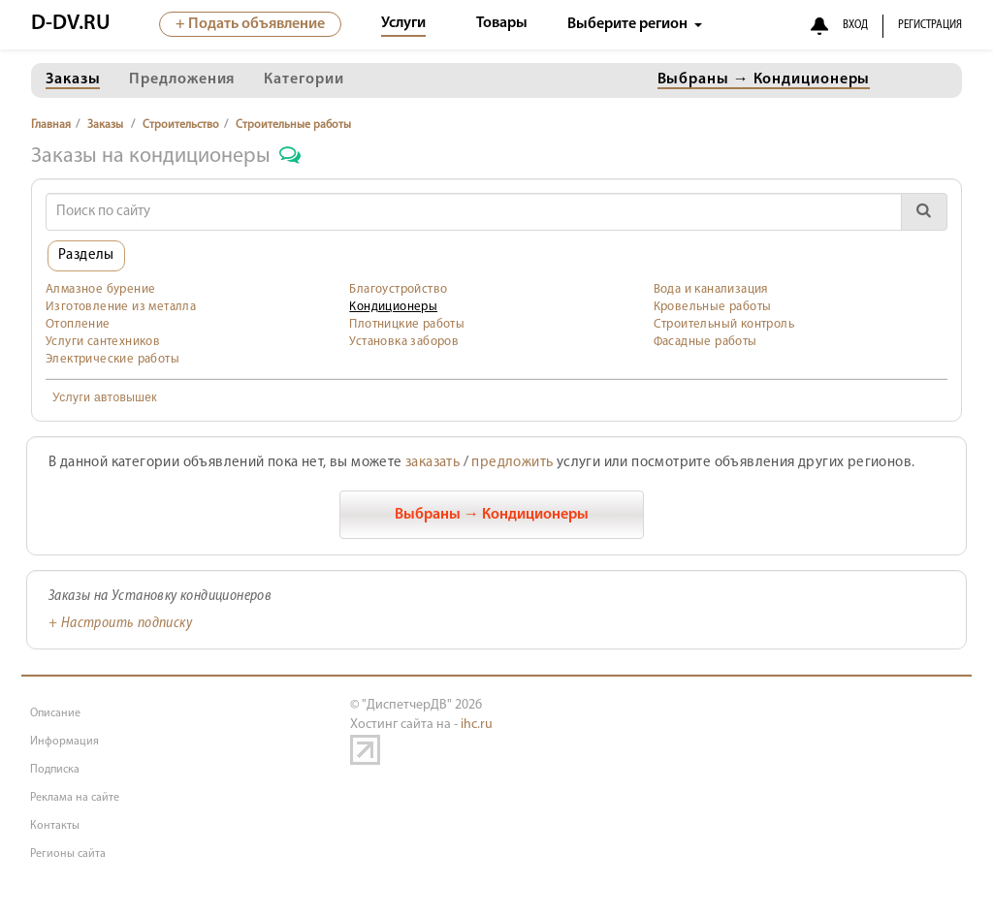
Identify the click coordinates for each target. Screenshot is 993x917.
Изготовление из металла (121, 306)
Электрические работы (112, 359)
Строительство (181, 125)
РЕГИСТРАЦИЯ (930, 25)
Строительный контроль (724, 324)
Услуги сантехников (103, 341)
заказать (432, 463)
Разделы (86, 255)
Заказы (105, 125)
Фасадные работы (705, 341)
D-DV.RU (71, 24)
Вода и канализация (711, 289)
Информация (64, 741)
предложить (512, 463)
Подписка (55, 769)
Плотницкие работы (406, 324)
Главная (51, 125)
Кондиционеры (393, 306)
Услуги (403, 23)
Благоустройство (398, 289)
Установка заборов (404, 341)
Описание (55, 713)
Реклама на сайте (74, 798)
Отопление (78, 324)
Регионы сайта (68, 854)
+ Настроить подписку (120, 624)
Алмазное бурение (100, 289)
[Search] (474, 212)
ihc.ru (477, 724)
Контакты (55, 826)
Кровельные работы (713, 306)
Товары (502, 23)
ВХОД (855, 25)
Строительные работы (293, 125)
